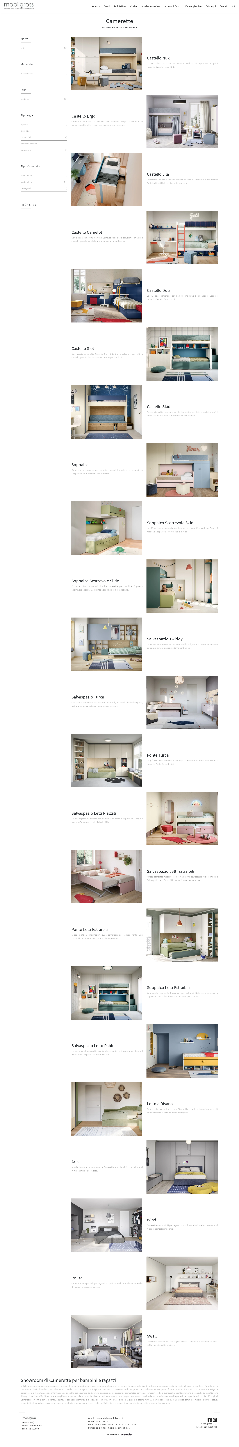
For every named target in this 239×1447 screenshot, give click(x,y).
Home (105, 27)
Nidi (43, 48)
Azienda (96, 6)
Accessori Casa (172, 6)
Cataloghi (211, 6)
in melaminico (43, 73)
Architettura (120, 6)
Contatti (224, 6)
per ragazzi (43, 188)
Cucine (133, 6)
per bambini (43, 182)
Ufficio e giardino (193, 6)
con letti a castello (43, 143)
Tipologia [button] (27, 115)
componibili (43, 137)
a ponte (43, 124)
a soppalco (43, 131)
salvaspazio (43, 150)
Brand (107, 6)
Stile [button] (23, 90)
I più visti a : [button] (28, 204)
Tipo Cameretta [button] (31, 166)
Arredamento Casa (151, 6)
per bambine (43, 175)
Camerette (132, 27)
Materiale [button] (27, 64)
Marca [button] (24, 39)
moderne (43, 99)
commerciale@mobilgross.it (109, 1418)
